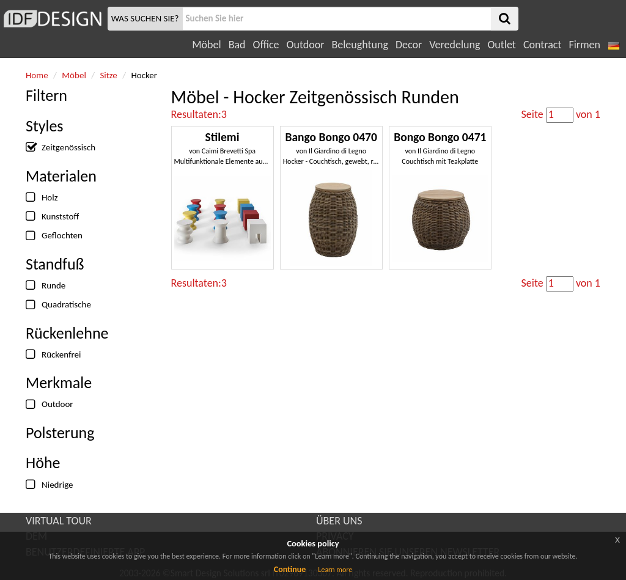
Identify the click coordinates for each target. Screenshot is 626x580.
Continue (290, 569)
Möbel (206, 44)
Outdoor (306, 44)
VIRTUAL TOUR (59, 520)
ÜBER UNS (339, 520)
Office (266, 44)
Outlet (501, 44)
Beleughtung (359, 44)
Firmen (584, 44)
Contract (542, 44)
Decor (409, 44)
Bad (237, 44)
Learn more (335, 569)
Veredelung (454, 44)
